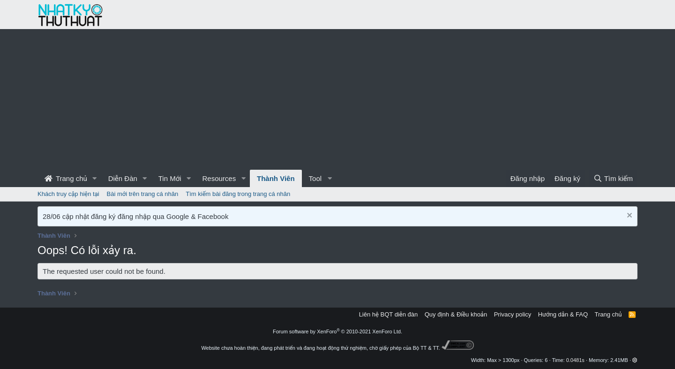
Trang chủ (66, 178)
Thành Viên (276, 178)
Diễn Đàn (122, 178)
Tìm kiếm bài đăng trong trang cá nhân (238, 193)
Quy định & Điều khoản (456, 314)
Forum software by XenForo (337, 331)
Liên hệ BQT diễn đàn (388, 314)
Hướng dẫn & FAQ (563, 314)
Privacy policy (512, 314)
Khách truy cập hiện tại (68, 193)
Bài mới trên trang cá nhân (143, 193)
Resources (219, 178)
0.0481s (575, 360)
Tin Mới (169, 178)
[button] (94, 178)
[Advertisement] (337, 99)
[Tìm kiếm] (613, 178)
